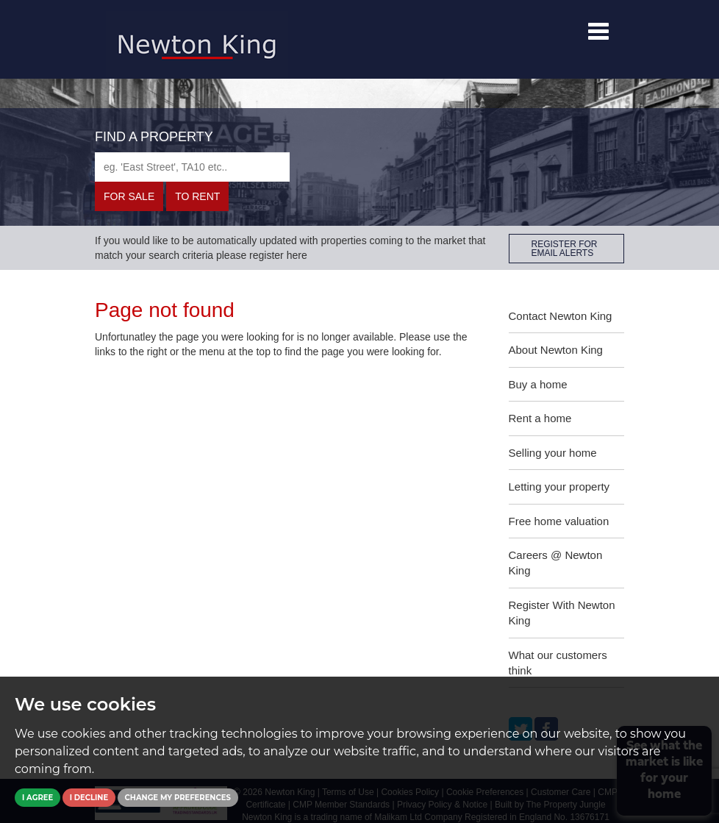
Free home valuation (559, 521)
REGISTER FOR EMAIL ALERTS (565, 248)
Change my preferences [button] (178, 797)
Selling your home (553, 452)
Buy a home (538, 384)
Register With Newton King (562, 613)
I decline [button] (89, 797)
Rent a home (540, 418)
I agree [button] (37, 797)
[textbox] (192, 167)
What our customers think (558, 663)
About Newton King (556, 349)
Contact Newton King (560, 316)
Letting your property (559, 486)
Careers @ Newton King (556, 563)
